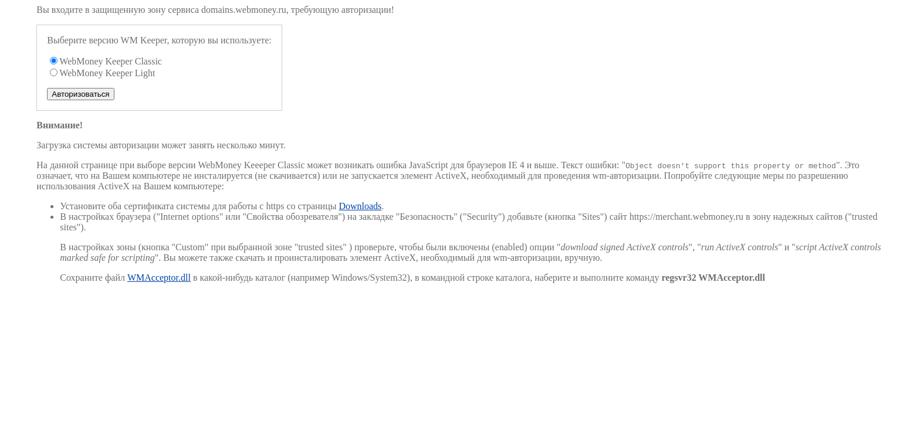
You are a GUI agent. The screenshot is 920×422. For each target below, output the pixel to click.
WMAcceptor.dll (159, 278)
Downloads (360, 206)
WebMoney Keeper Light (107, 73)
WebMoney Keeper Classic (110, 61)
